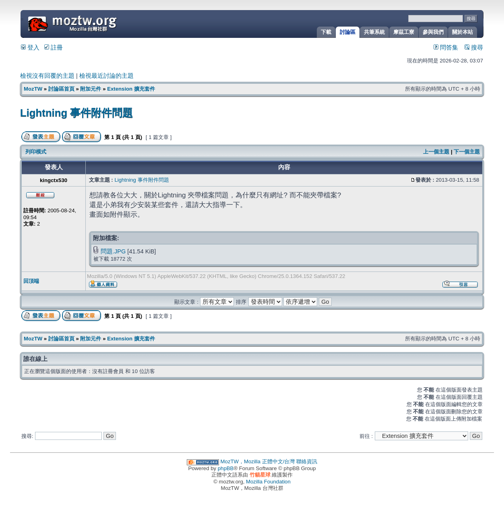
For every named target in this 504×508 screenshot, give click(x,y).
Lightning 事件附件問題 (76, 112)
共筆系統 (374, 32)
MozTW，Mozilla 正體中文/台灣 (258, 461)
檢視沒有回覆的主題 (47, 76)
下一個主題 (467, 152)
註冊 (53, 47)
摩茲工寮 (403, 32)
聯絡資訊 (306, 461)
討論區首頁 (61, 89)
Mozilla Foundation (268, 482)
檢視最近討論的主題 (106, 76)
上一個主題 (436, 152)
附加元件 (90, 89)
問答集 (446, 47)
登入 (30, 47)
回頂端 (31, 281)
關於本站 (462, 32)
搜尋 (474, 47)
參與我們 (433, 32)
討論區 (347, 32)
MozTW (92, 23)
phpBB (226, 468)
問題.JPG (113, 251)
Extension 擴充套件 (131, 89)
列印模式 (35, 152)
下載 (326, 32)
